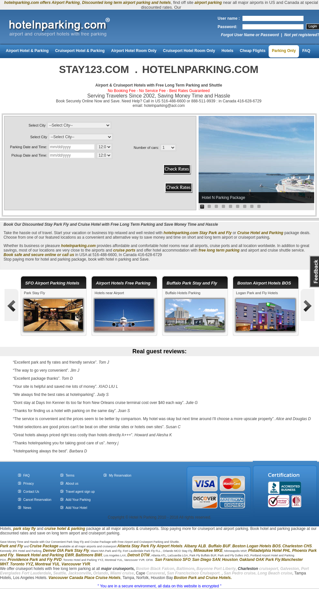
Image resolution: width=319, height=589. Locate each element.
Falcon (168, 568)
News (27, 508)
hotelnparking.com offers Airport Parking (42, 2)
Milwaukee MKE (207, 550)
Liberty (229, 568)
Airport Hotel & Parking (27, 50)
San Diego (201, 559)
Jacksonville (79, 573)
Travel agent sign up (80, 491)
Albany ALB (195, 546)
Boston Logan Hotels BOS (256, 546)
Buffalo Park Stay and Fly (192, 283)
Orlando (100, 573)
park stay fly (24, 528)
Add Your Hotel (76, 508)
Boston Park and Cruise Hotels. (203, 577)
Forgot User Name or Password (250, 35)
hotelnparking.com (181, 233)
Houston (230, 559)
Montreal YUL (47, 564)
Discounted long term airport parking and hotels (126, 2)
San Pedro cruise (239, 573)
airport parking (208, 2)
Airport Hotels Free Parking (123, 283)
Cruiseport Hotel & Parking (80, 50)
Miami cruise (122, 573)
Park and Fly (11, 546)
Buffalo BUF (219, 546)
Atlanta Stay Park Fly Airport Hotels (149, 546)
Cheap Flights (252, 50)
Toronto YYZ (21, 564)
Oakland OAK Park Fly (259, 559)
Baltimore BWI (89, 555)
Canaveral (155, 573)
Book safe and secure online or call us (39, 255)
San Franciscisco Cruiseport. (194, 573)
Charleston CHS (297, 546)
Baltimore (185, 568)
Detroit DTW (139, 555)
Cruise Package (43, 546)
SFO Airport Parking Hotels (52, 283)
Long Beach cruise (275, 573)
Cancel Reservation (37, 499)
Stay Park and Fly (215, 233)
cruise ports (125, 250)
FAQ (306, 50)
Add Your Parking (78, 499)
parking (78, 528)
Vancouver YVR (75, 564)
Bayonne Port (209, 568)
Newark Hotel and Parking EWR (45, 555)
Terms (70, 475)
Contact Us (31, 491)
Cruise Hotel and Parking (260, 233)
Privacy (28, 483)
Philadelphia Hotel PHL (269, 550)
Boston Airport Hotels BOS (264, 283)
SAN (216, 559)
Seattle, (60, 573)
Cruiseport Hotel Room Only (189, 50)
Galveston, (290, 568)
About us (72, 483)
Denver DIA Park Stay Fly (66, 550)
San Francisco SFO (172, 559)
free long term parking (219, 250)
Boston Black (149, 568)
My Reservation (120, 475)
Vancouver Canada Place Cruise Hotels (84, 577)
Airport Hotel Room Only (134, 50)
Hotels (227, 50)
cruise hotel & (57, 528)
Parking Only (284, 50)
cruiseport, (258, 568)
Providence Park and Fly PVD (35, 559)
